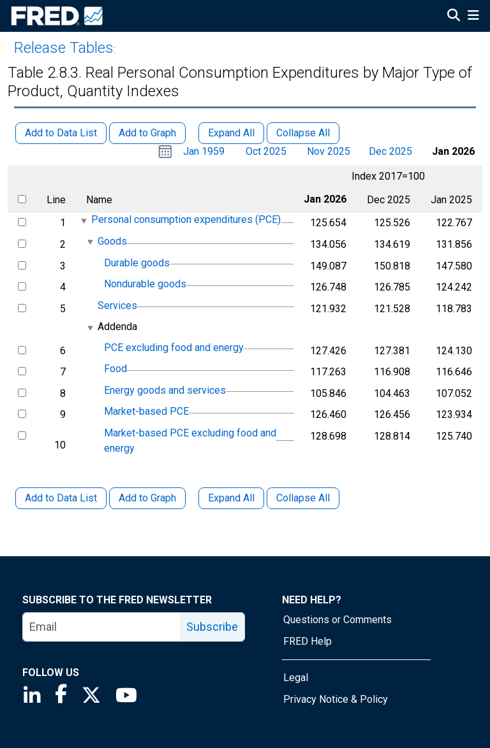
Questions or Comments (337, 620)
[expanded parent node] (83, 221)
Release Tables (64, 48)
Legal (295, 678)
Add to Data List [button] (61, 133)
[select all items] (22, 199)
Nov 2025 (328, 151)
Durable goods (137, 263)
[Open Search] (454, 16)
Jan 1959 (204, 151)
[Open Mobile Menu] (473, 16)
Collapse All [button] (303, 133)
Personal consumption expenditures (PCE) (186, 220)
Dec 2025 (390, 151)
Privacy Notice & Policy (335, 699)
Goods (112, 241)
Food (115, 369)
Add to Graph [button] (147, 133)
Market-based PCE (146, 412)
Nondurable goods (145, 284)
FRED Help (307, 641)
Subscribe (212, 626)
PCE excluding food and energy (174, 348)
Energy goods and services (165, 390)
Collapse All (303, 498)
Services (117, 305)
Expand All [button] (231, 133)
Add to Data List (61, 498)
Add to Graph (147, 498)
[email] (102, 627)
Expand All (231, 498)
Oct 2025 (266, 151)
